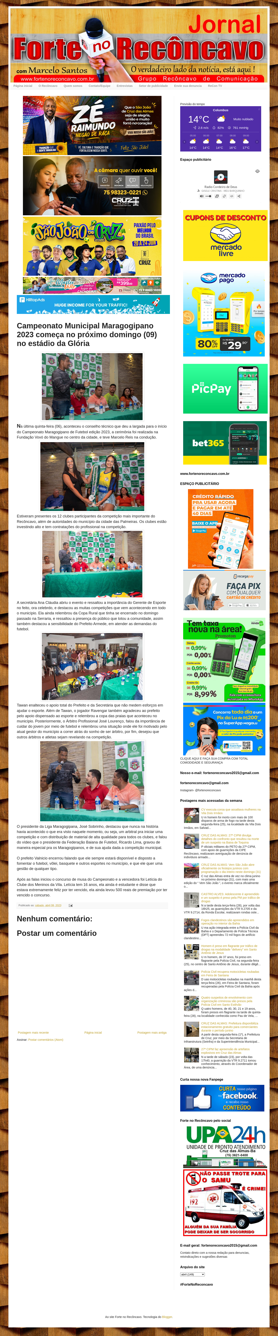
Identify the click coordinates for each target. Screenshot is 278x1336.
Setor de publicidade (153, 85)
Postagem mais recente (33, 1032)
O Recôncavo (47, 85)
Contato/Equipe (99, 85)
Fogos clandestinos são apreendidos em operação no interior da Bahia (227, 921)
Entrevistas (124, 85)
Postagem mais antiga (152, 1032)
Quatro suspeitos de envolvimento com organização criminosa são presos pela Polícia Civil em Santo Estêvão (226, 1001)
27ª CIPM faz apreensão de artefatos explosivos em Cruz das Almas (225, 1050)
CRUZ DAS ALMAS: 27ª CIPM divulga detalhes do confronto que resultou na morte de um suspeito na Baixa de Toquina (230, 839)
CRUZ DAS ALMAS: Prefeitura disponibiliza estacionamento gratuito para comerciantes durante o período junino (229, 1027)
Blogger (167, 1317)
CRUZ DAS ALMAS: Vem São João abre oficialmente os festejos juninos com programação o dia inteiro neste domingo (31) (231, 868)
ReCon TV (215, 85)
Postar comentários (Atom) (45, 1039)
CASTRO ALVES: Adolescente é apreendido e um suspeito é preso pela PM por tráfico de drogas (230, 897)
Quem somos (73, 85)
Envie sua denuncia (188, 85)
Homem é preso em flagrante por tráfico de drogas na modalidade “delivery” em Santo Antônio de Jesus (229, 949)
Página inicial (22, 85)
